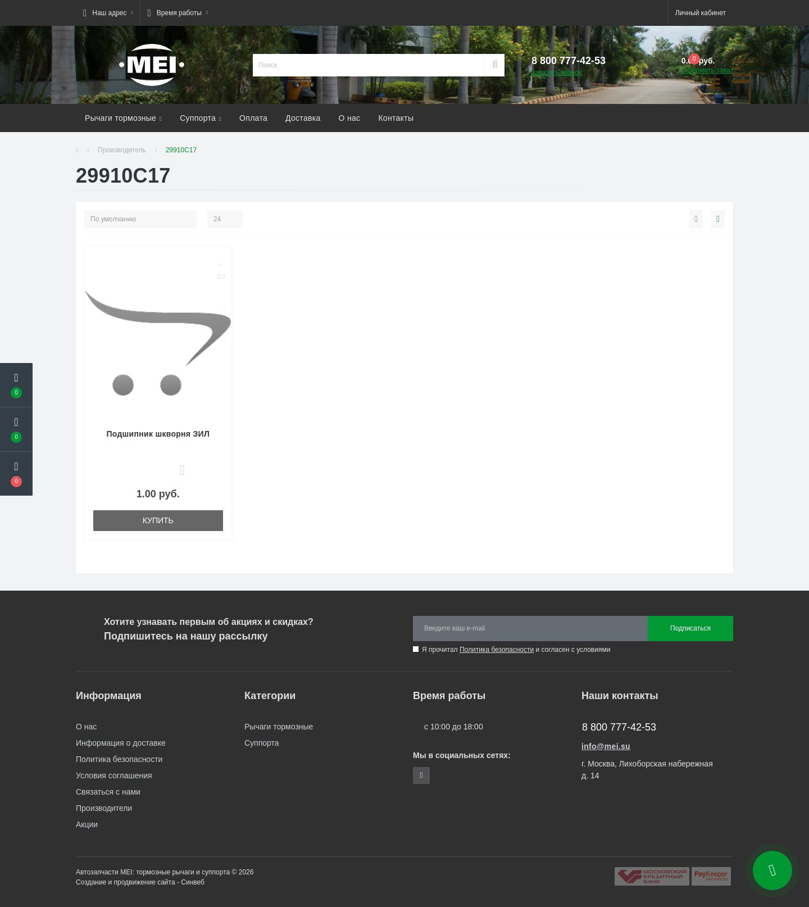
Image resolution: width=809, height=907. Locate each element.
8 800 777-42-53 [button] (619, 727)
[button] (108, 13)
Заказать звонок (556, 72)
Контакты (395, 118)
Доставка (303, 118)
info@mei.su (605, 746)
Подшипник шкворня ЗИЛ (158, 433)
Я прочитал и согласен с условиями (516, 650)
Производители (104, 808)
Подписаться (690, 628)
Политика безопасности (497, 650)
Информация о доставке (121, 742)
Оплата (253, 118)
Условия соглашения (114, 775)
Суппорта (200, 118)
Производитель (122, 150)
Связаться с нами (108, 791)
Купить (158, 520)
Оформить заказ (707, 70)
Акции (87, 824)
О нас (350, 118)
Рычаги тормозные (123, 118)
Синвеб (192, 882)
